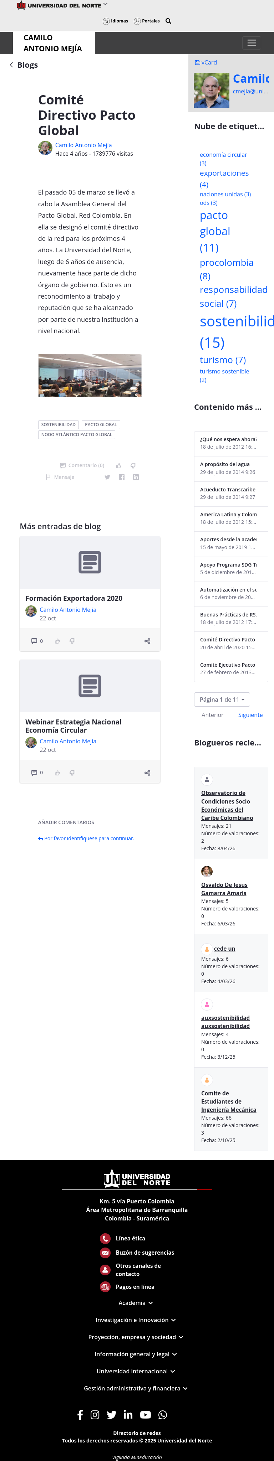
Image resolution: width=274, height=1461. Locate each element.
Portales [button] (147, 21)
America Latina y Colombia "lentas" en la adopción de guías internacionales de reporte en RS (228, 514)
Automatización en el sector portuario (228, 589)
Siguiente (250, 715)
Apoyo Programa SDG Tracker (228, 564)
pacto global (101, 425)
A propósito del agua (225, 464)
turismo (223, 359)
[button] (168, 21)
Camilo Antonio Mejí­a (83, 145)
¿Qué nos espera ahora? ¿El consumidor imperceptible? (228, 439)
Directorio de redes (137, 1433)
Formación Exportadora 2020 (73, 598)
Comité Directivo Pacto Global (228, 639)
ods (209, 203)
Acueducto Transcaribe (227, 489)
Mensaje (60, 477)
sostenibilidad (58, 425)
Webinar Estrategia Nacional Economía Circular (73, 726)
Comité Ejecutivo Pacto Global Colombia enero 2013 (228, 664)
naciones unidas (225, 194)
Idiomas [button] (115, 21)
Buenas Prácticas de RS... (228, 614)
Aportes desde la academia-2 (228, 539)
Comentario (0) (82, 465)
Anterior (212, 715)
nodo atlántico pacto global (76, 435)
